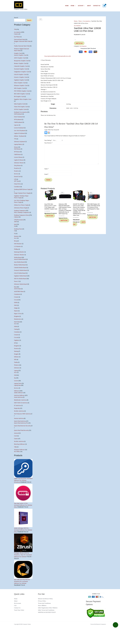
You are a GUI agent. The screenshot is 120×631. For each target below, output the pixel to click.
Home (66, 5)
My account (17, 603)
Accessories (86, 21)
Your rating (48, 140)
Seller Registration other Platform (47, 608)
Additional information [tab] (57, 56)
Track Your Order (19, 610)
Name (46, 169)
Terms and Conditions (44, 603)
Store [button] (72, 5)
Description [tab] (47, 56)
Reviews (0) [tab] (67, 56)
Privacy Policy (42, 601)
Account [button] (80, 5)
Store (80, 21)
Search (16, 17)
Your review (48, 143)
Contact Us (96, 5)
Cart (15, 605)
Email (46, 174)
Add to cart (79, 43)
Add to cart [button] (49, 215)
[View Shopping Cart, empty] (104, 5)
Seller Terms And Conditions (46, 610)
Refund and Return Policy (45, 598)
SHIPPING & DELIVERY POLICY (47, 612)
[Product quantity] (82, 39)
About (89, 5)
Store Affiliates (42, 605)
